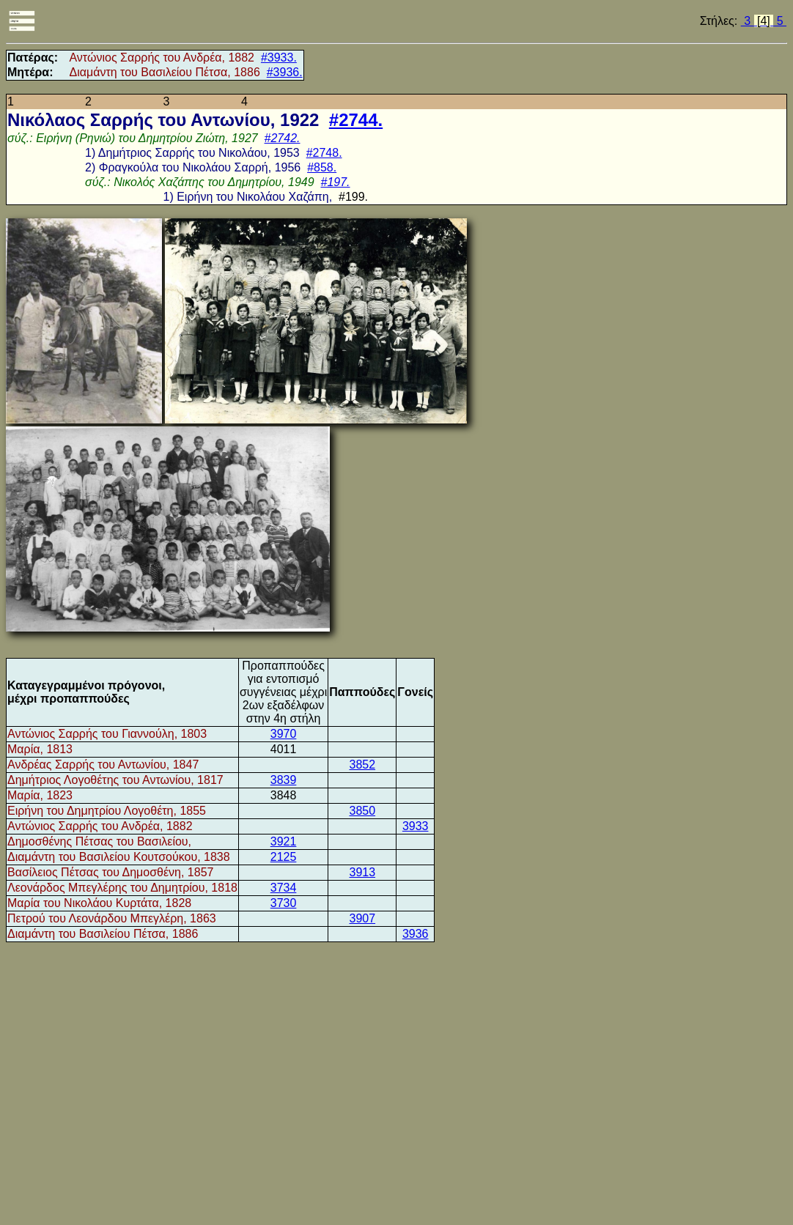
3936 (415, 934)
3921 (283, 841)
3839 (283, 780)
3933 (415, 826)
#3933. (279, 57)
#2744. (356, 120)
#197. (335, 182)
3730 (283, 903)
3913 (362, 872)
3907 (362, 918)
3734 (283, 887)
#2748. (324, 153)
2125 (283, 857)
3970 (283, 734)
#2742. (282, 138)
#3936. (285, 72)
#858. (321, 167)
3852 (362, 764)
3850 (362, 810)
